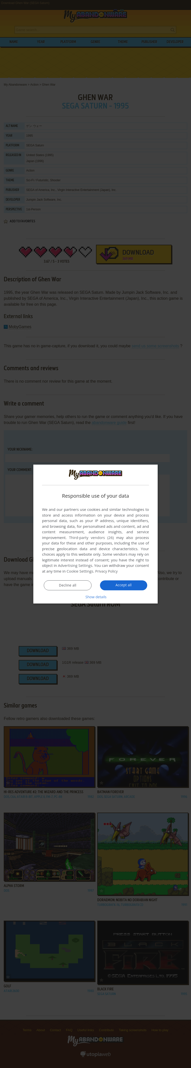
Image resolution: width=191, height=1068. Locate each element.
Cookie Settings (80, 571)
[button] (95, 596)
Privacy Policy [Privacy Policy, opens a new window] (107, 571)
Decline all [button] (67, 585)
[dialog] (95, 534)
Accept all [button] (124, 585)
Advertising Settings (75, 565)
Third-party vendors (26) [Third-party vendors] (91, 537)
